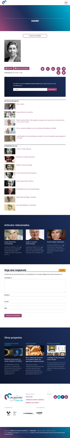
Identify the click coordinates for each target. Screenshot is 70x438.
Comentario (8, 278)
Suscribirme (52, 89)
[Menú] (66, 2)
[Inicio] (4, 2)
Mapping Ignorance (53, 343)
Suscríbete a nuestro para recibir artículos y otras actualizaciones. (34, 84)
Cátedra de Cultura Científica (35, 400)
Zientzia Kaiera (31, 343)
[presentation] (35, 106)
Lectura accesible (35, 36)
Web (5, 308)
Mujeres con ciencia (32, 402)
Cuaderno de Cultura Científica (11, 344)
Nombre (7, 295)
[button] (42, 69)
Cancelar (62, 270)
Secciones (29, 397)
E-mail (6, 301)
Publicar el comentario (13, 315)
